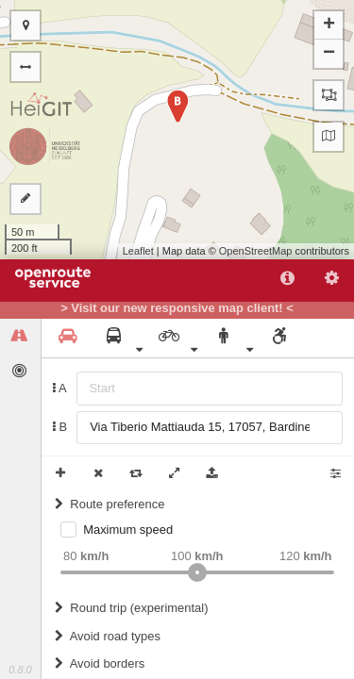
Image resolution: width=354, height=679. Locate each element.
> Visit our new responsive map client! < (177, 308)
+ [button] (329, 25)
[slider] (197, 572)
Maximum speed (128, 529)
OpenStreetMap (256, 251)
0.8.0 (19, 669)
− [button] (329, 54)
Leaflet (138, 251)
